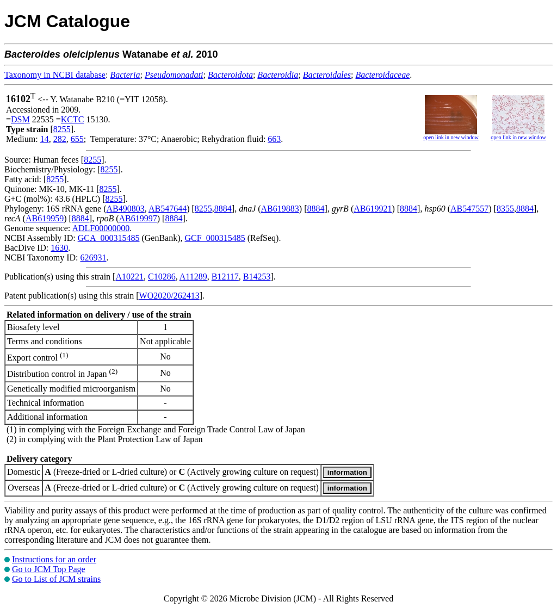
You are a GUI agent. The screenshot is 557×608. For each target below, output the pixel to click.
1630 (59, 247)
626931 (93, 257)
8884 (223, 208)
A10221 (129, 276)
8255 (62, 129)
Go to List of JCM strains (56, 579)
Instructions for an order (54, 559)
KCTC (72, 119)
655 (77, 139)
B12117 (225, 276)
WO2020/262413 (169, 295)
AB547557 (469, 208)
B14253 (257, 276)
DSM (20, 119)
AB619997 (138, 218)
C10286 (162, 276)
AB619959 (45, 218)
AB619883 (280, 208)
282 (59, 139)
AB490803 (126, 208)
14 (44, 139)
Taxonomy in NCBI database (55, 74)
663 (274, 139)
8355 (505, 208)
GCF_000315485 (215, 238)
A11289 (193, 276)
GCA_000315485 (109, 238)
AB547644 (167, 208)
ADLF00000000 (100, 228)
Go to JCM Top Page (48, 569)
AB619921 (373, 208)
